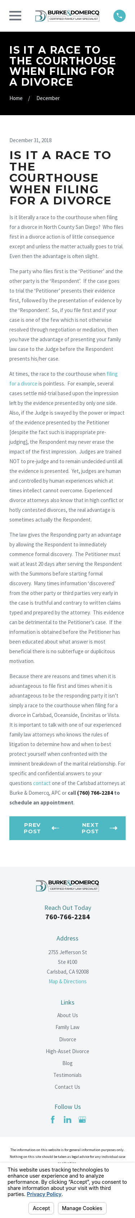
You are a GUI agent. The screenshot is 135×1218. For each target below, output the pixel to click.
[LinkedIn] (67, 1119)
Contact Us (67, 1086)
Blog (67, 1063)
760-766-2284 (67, 916)
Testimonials (67, 1075)
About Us (67, 1015)
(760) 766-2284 (95, 792)
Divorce (67, 1039)
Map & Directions (68, 981)
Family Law (67, 1027)
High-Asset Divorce (67, 1051)
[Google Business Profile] (82, 1119)
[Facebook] (53, 1119)
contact (42, 783)
